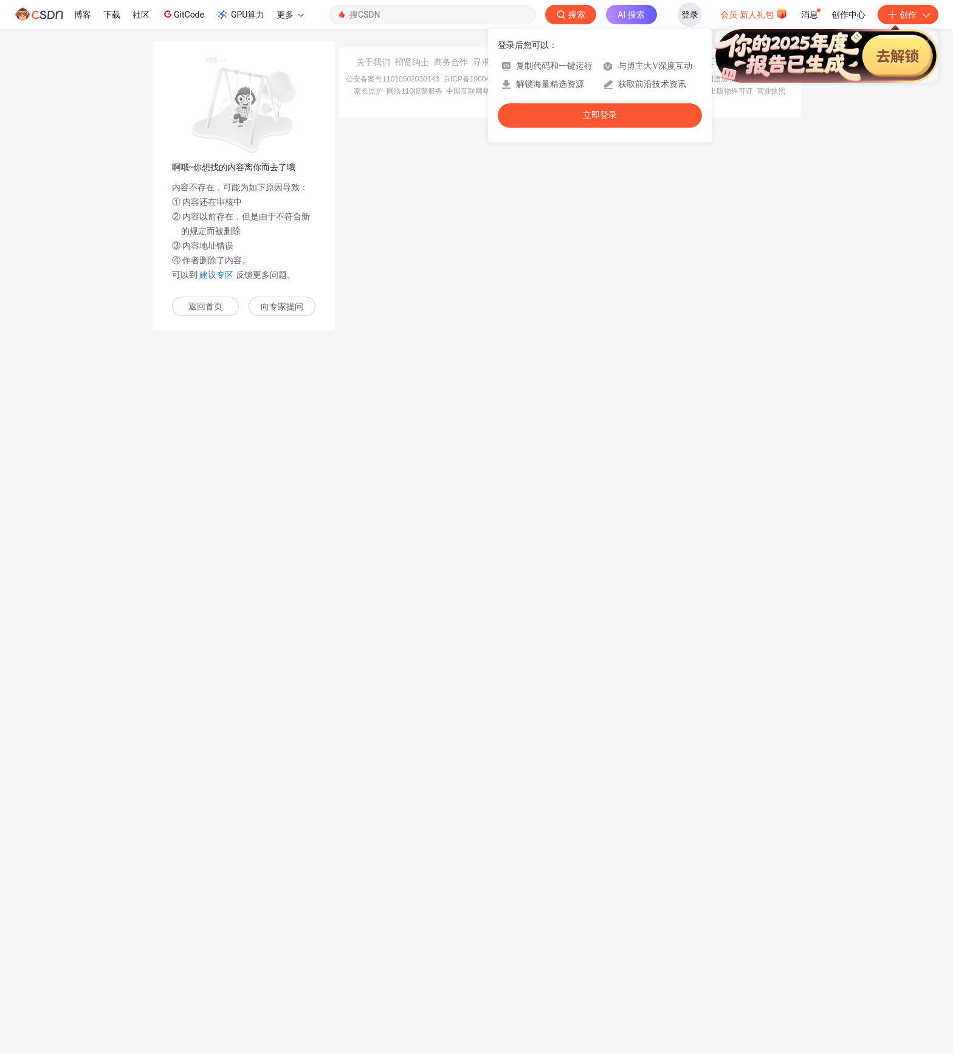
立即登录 (600, 115)
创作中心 (848, 14)
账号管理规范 (596, 966)
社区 (141, 14)
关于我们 (373, 937)
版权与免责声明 (647, 966)
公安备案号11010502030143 (392, 954)
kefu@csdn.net (622, 937)
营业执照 (771, 966)
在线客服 (684, 937)
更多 (290, 14)
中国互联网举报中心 (479, 966)
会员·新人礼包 (754, 13)
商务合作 (451, 937)
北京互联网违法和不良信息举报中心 (735, 954)
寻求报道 (490, 937)
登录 (689, 14)
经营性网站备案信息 (640, 954)
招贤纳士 (412, 937)
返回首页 (205, 306)
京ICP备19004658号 (476, 954)
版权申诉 (691, 966)
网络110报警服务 (414, 966)
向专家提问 (282, 306)
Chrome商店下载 (543, 966)
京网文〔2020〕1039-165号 (558, 954)
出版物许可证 (731, 966)
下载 (111, 14)
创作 (908, 14)
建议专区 (217, 275)
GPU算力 (240, 15)
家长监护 (368, 966)
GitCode (183, 14)
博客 (82, 14)
